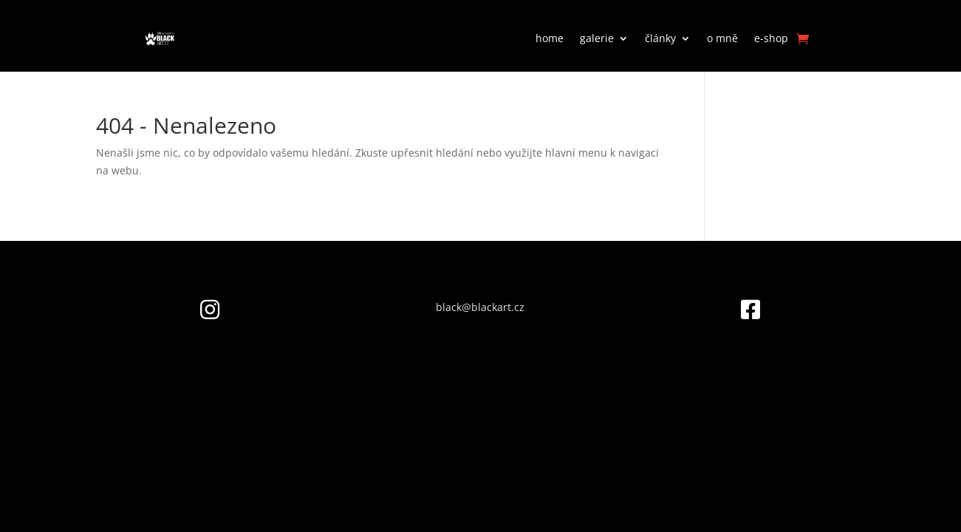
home (550, 38)
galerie (597, 38)
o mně (722, 38)
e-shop (771, 38)
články (660, 38)
